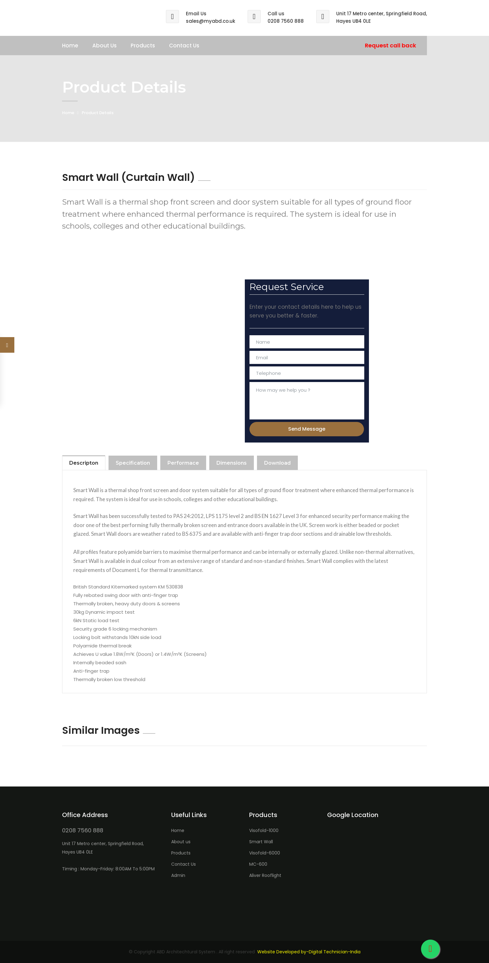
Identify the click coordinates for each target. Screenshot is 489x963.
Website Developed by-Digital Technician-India (309, 952)
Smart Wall (261, 842)
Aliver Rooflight (265, 875)
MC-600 (258, 864)
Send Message (306, 429)
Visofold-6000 (264, 853)
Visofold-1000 (263, 830)
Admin (178, 875)
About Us (104, 45)
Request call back (390, 45)
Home (70, 45)
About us (181, 842)
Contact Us (184, 45)
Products (143, 45)
